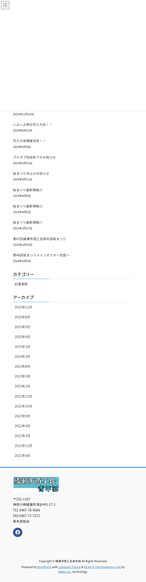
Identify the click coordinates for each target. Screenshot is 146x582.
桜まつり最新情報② (28, 206)
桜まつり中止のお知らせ (31, 173)
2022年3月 (22, 435)
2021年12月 (23, 445)
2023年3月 (22, 376)
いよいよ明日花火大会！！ (32, 124)
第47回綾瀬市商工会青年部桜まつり (39, 238)
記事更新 (21, 284)
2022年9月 (22, 416)
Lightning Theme (69, 567)
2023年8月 (22, 366)
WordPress (44, 567)
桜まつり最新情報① (28, 222)
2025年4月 (22, 336)
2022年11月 (23, 396)
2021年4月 (22, 455)
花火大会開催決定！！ (29, 140)
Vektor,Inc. (65, 572)
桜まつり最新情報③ (28, 189)
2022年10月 (23, 406)
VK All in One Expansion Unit (102, 567)
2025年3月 (22, 346)
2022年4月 (22, 425)
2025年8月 (22, 317)
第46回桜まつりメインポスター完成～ (41, 255)
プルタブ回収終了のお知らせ (34, 157)
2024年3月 (22, 356)
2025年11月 (23, 307)
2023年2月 (22, 386)
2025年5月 (22, 326)
